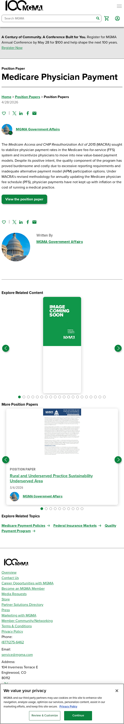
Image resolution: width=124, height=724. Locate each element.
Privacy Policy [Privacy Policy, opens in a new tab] (68, 706)
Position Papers (27, 97)
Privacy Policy (12, 631)
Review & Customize (45, 715)
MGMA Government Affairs (38, 129)
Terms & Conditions (17, 626)
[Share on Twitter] (14, 113)
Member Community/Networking (27, 621)
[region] (62, 704)
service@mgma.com (17, 655)
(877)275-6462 (13, 642)
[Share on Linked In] (21, 113)
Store (6, 599)
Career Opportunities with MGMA (28, 583)
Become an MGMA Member (23, 588)
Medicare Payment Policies (23, 525)
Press (6, 610)
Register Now (12, 48)
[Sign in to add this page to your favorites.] (4, 113)
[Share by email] (34, 113)
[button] (106, 18)
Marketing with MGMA (19, 615)
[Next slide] (118, 348)
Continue (78, 715)
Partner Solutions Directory (22, 604)
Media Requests (14, 594)
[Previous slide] (5, 348)
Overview (9, 572)
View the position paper (24, 199)
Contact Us (10, 578)
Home (6, 97)
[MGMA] (24, 6)
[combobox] (48, 18)
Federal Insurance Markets (75, 525)
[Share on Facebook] (28, 113)
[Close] (117, 691)
